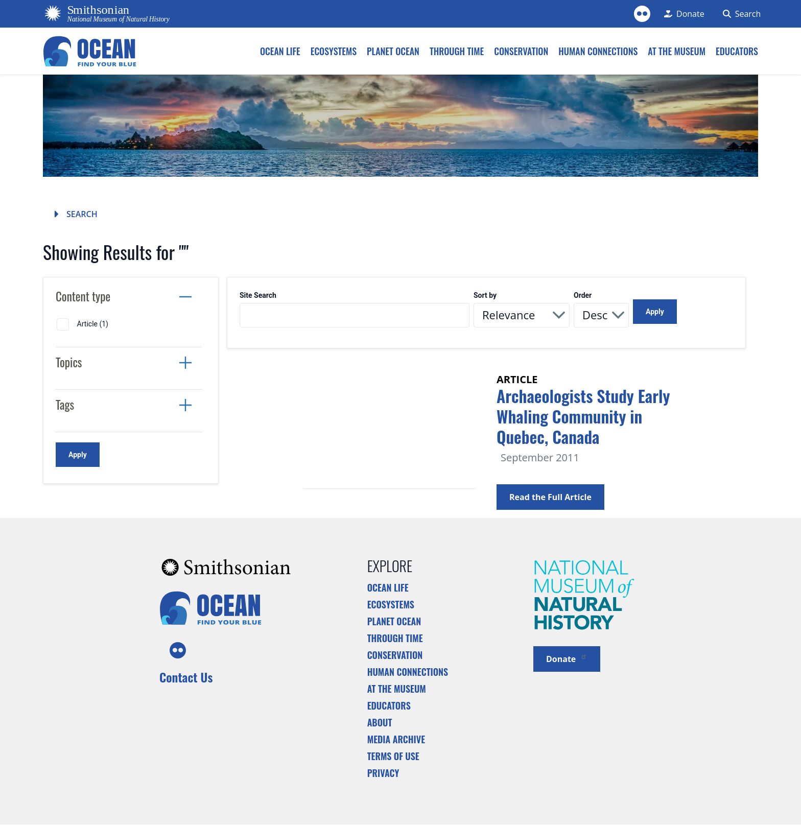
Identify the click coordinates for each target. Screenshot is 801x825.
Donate (566, 658)
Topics (69, 362)
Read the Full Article (550, 497)
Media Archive (396, 739)
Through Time (395, 638)
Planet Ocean (394, 621)
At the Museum (396, 688)
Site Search (258, 295)
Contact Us (186, 677)
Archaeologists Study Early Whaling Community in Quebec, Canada (583, 416)
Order (583, 295)
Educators (389, 705)
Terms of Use (393, 756)
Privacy (383, 773)
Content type (83, 296)
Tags (65, 404)
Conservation (395, 655)
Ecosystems (390, 604)
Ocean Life (388, 587)
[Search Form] (737, 14)
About (379, 722)
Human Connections (408, 671)
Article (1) (92, 324)
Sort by (485, 295)
